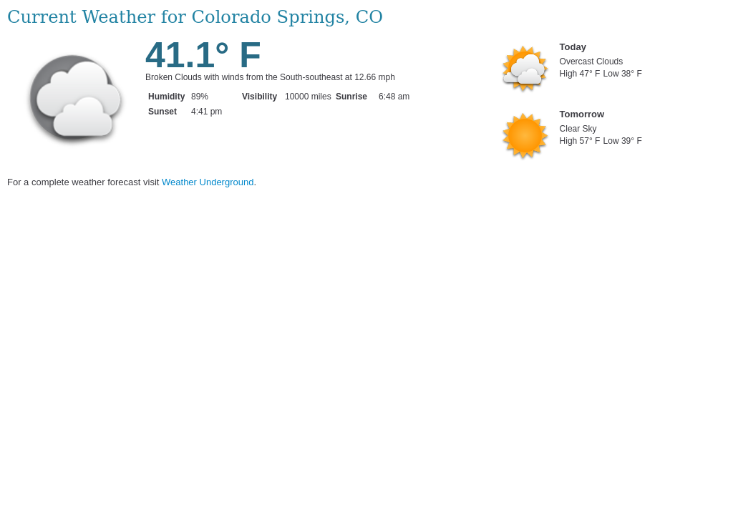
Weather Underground (207, 182)
